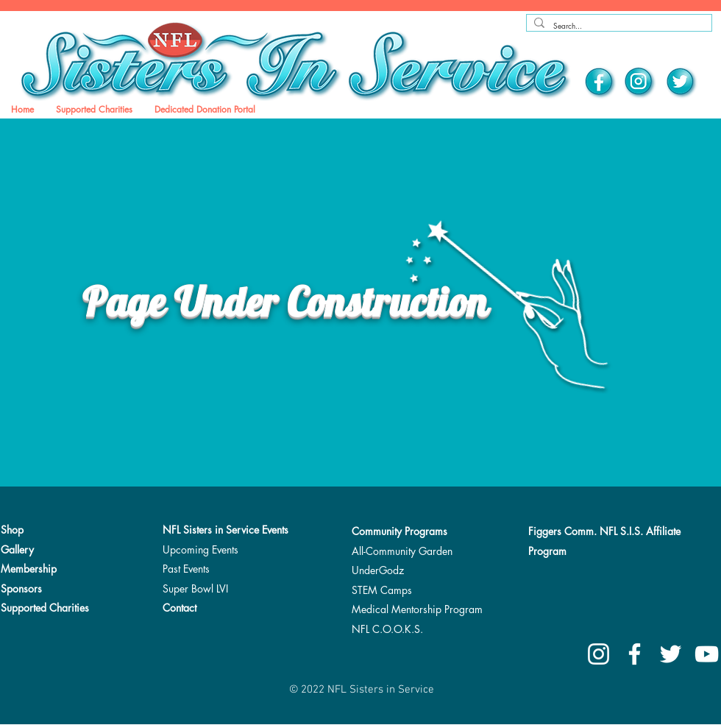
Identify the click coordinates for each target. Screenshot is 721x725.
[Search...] (617, 26)
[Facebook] (600, 83)
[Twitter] (681, 83)
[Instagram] (639, 83)
